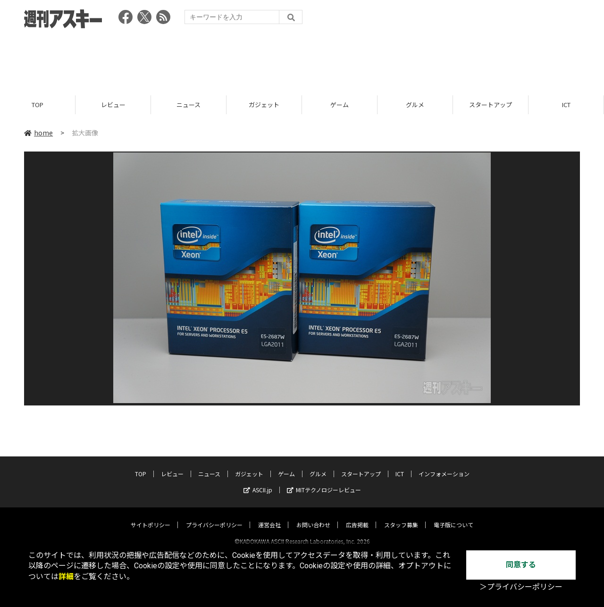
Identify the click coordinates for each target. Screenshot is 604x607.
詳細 (66, 576)
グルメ (415, 105)
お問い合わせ (313, 516)
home (38, 133)
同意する (521, 564)
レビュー (113, 105)
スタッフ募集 (401, 516)
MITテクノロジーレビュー (324, 481)
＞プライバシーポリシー (520, 586)
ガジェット (264, 105)
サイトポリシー (150, 516)
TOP (37, 105)
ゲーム (339, 105)
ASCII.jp (257, 481)
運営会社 (269, 516)
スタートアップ (490, 105)
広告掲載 (357, 516)
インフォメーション (444, 465)
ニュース (188, 105)
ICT (566, 105)
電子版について (453, 516)
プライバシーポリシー (214, 516)
